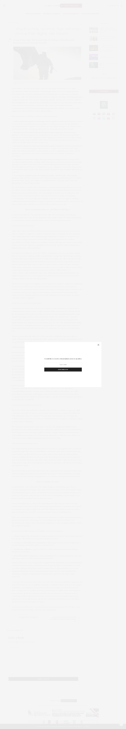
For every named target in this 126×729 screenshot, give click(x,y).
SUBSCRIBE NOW (63, 369)
